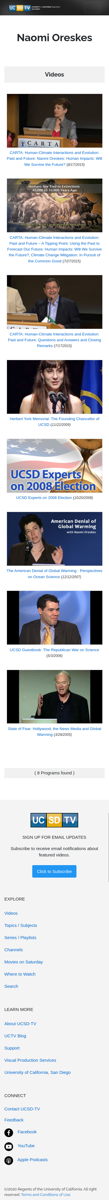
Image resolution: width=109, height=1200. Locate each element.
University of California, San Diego (37, 1072)
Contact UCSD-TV (22, 1108)
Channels (13, 949)
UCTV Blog (15, 1035)
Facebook (27, 1131)
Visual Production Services (30, 1060)
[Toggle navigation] (92, 7)
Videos (11, 913)
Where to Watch (19, 974)
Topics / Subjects (20, 925)
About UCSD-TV (20, 1023)
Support (12, 1047)
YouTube (26, 1145)
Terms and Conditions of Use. (46, 1194)
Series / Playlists (20, 937)
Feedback (14, 1119)
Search (11, 986)
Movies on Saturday (23, 961)
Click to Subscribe (54, 871)
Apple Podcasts (32, 1159)
